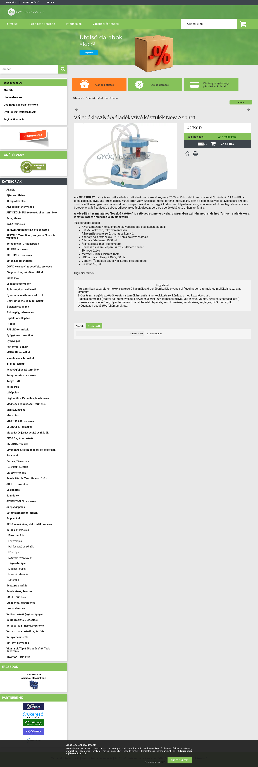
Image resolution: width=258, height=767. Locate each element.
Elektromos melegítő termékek (25, 301)
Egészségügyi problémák (21, 289)
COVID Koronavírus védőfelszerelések (29, 266)
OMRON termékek (17, 444)
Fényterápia (15, 541)
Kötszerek (12, 386)
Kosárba (227, 144)
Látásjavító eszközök (20, 557)
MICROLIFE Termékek (19, 426)
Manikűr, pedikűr (16, 409)
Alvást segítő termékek (20, 206)
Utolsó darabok (15, 608)
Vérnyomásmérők (17, 637)
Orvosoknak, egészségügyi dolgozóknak (31, 449)
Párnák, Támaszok (17, 461)
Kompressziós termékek (21, 375)
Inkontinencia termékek (20, 358)
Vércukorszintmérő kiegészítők (25, 631)
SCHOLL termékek (17, 484)
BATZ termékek (15, 224)
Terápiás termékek (17, 530)
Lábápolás (12, 392)
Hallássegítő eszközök (21, 546)
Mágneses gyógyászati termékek (26, 404)
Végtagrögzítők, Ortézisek (22, 620)
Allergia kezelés (16, 201)
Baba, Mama (13, 218)
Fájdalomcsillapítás (18, 318)
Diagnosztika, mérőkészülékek (25, 272)
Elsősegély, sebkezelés (20, 312)
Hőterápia (14, 552)
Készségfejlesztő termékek (22, 369)
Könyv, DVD (13, 381)
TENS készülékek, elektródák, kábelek (29, 524)
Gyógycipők (13, 341)
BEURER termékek (17, 249)
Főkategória (78, 98)
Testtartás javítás (16, 585)
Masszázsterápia (18, 574)
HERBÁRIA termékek (18, 352)
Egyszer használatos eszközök (25, 295)
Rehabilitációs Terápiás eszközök (26, 478)
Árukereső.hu (33, 717)
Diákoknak (12, 278)
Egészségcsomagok (18, 283)
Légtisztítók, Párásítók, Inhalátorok (27, 398)
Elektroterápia (16, 535)
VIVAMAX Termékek (18, 656)
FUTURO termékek (17, 329)
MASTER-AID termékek (20, 421)
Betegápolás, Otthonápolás (22, 243)
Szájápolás (13, 489)
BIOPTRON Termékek (19, 255)
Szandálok (12, 495)
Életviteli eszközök (17, 306)
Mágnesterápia (17, 568)
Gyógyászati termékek (19, 335)
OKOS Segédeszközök (19, 438)
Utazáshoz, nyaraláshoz (20, 602)
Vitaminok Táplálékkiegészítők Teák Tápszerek (28, 649)
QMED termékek (16, 472)
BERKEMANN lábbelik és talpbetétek (27, 229)
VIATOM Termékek (17, 642)
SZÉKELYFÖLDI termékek (21, 501)
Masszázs (12, 415)
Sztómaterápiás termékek (22, 512)
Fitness (10, 323)
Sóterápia (14, 579)
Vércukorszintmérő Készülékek (25, 625)
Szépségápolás (15, 507)
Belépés (11, 2)
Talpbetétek (13, 518)
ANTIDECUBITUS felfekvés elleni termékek (31, 212)
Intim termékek (15, 363)
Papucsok (12, 455)
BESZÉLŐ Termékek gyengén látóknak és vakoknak (30, 236)
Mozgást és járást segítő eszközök (27, 432)
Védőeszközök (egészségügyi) (25, 614)
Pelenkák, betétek (17, 467)
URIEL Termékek (16, 597)
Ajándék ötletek (15, 195)
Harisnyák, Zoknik (17, 346)
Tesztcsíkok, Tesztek (19, 591)
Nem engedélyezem (155, 762)
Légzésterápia (17, 563)
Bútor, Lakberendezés (19, 260)
